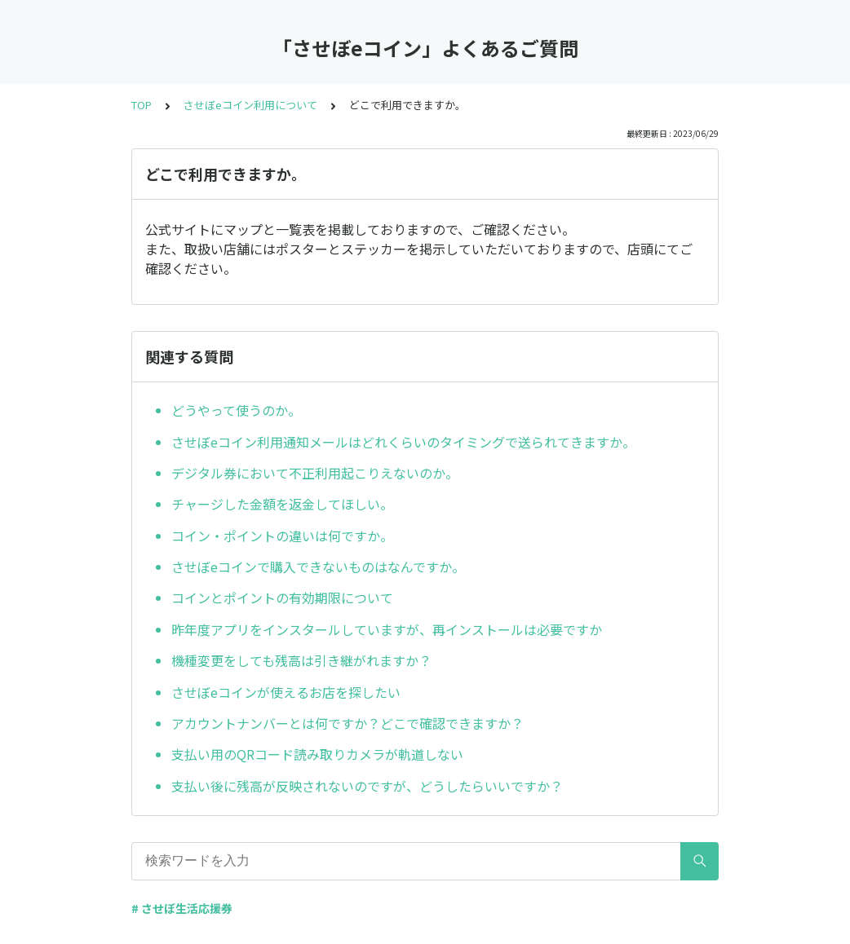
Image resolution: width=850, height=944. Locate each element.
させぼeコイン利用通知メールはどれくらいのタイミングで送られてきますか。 (403, 442)
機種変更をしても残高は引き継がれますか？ (301, 660)
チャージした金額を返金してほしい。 (282, 504)
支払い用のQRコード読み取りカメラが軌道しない (317, 754)
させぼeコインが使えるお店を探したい (286, 692)
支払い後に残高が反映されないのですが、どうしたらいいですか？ (367, 786)
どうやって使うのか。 (236, 410)
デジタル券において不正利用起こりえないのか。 (314, 473)
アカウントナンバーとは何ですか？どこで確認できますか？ (347, 723)
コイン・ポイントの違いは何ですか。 (282, 535)
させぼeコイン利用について (250, 104)
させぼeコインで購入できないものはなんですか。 (318, 566)
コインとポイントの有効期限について (282, 597)
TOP (141, 104)
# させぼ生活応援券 (181, 908)
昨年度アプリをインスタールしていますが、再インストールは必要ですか (386, 629)
